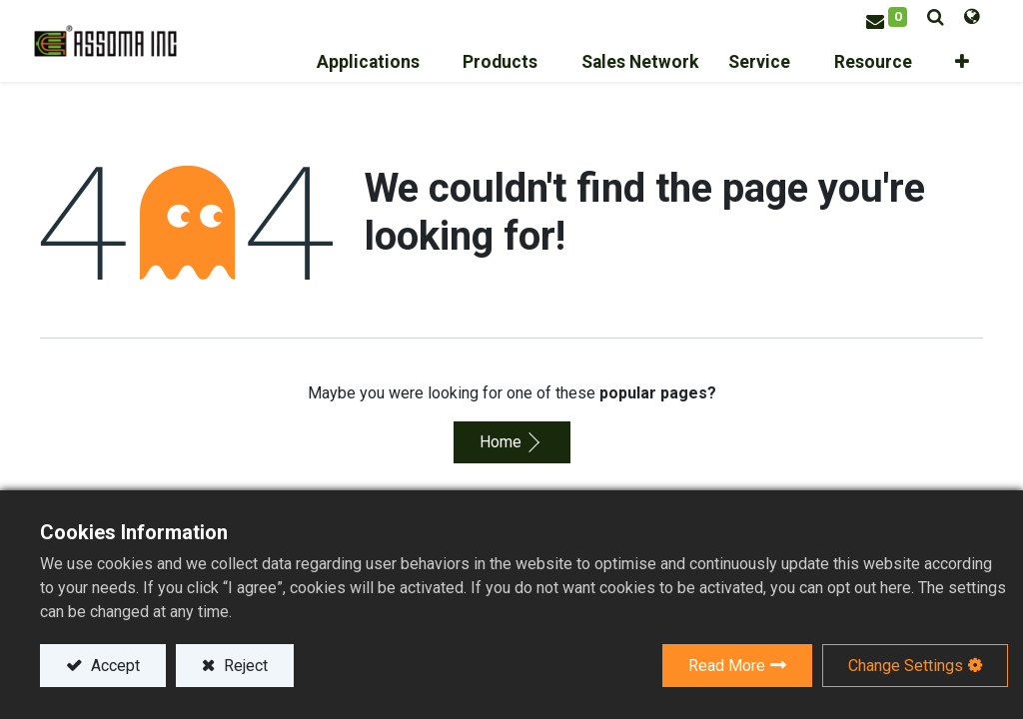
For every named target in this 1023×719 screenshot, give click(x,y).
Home (500, 438)
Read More (726, 665)
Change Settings (905, 665)
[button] (965, 61)
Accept (113, 665)
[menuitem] (681, 61)
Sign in (840, 8)
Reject (244, 665)
